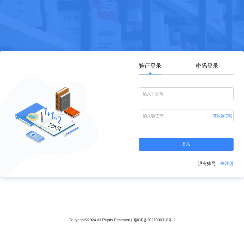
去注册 (227, 163)
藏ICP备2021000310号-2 (154, 220)
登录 (186, 144)
